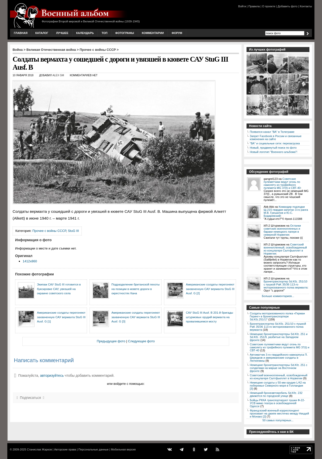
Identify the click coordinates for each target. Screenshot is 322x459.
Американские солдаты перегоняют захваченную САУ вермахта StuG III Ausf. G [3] (135, 317)
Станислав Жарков (39, 449)
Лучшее (62, 32)
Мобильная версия (123, 449)
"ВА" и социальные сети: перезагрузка (275, 143)
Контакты (306, 6)
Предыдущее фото (111, 341)
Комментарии (153, 32)
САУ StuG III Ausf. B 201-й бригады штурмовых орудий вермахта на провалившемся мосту (209, 317)
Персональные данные (93, 449)
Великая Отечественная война (51, 50)
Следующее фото (141, 341)
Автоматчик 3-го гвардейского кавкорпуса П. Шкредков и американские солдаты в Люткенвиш (279, 357)
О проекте (268, 6)
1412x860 (30, 261)
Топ (104, 32)
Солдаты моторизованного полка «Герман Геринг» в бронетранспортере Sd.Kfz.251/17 (277, 316)
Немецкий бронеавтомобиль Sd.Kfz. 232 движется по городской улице (276, 394)
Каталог (41, 32)
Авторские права (65, 449)
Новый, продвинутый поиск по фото (273, 147)
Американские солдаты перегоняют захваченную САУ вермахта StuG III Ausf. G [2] (210, 289)
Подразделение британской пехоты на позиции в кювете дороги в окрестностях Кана (135, 289)
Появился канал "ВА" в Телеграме (272, 131)
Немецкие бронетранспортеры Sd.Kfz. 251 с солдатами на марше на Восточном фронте (278, 367)
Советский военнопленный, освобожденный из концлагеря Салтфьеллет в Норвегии (285, 249)
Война (18, 50)
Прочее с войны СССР (98, 50)
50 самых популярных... (277, 420)
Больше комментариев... (278, 296)
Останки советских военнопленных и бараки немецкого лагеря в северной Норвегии (282, 230)
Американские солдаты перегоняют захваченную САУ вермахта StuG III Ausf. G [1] (61, 317)
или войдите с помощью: (125, 384)
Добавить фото (288, 6)
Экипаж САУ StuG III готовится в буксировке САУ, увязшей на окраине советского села (59, 289)
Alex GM (58, 75)
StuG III (73, 231)
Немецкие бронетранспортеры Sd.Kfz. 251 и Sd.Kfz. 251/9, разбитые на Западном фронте (278, 337)
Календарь (85, 32)
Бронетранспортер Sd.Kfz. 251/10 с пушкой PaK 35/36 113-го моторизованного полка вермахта (285, 284)
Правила (254, 6)
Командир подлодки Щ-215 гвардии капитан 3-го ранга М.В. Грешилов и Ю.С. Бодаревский (286, 211)
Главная (20, 32)
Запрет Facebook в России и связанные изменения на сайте (275, 138)
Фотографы (124, 32)
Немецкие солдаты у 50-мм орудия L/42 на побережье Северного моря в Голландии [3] (278, 385)
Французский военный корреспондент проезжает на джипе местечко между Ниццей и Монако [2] (279, 413)
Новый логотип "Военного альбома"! (273, 151)
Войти (242, 6)
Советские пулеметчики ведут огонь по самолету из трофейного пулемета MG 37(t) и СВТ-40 (282, 183)
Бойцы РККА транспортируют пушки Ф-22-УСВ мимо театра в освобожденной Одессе (277, 403)
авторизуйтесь (52, 375)
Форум (177, 32)
